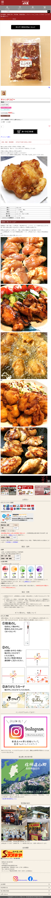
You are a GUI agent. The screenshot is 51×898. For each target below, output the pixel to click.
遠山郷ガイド (4, 16)
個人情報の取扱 (5, 891)
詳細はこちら (12, 535)
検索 (48, 11)
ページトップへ (48, 481)
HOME (1, 19)
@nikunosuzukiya (20, 880)
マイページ (33, 7)
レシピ (48, 14)
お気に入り (20, 7)
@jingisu (32, 880)
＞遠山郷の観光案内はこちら (9, 798)
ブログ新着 (7, 7)
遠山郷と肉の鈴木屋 (25, 757)
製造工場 (9, 14)
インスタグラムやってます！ (25, 712)
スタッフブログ (39, 14)
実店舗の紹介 (25, 803)
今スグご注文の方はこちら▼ (25, 27)
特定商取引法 (4, 887)
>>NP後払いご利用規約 (11, 542)
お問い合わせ (4, 894)
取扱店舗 (22, 14)
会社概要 (3, 14)
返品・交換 (25, 592)
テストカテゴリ (8, 19)
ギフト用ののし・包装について (25, 613)
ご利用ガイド (27, 581)
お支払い (25, 499)
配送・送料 (25, 546)
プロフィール (30, 14)
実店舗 (16, 14)
